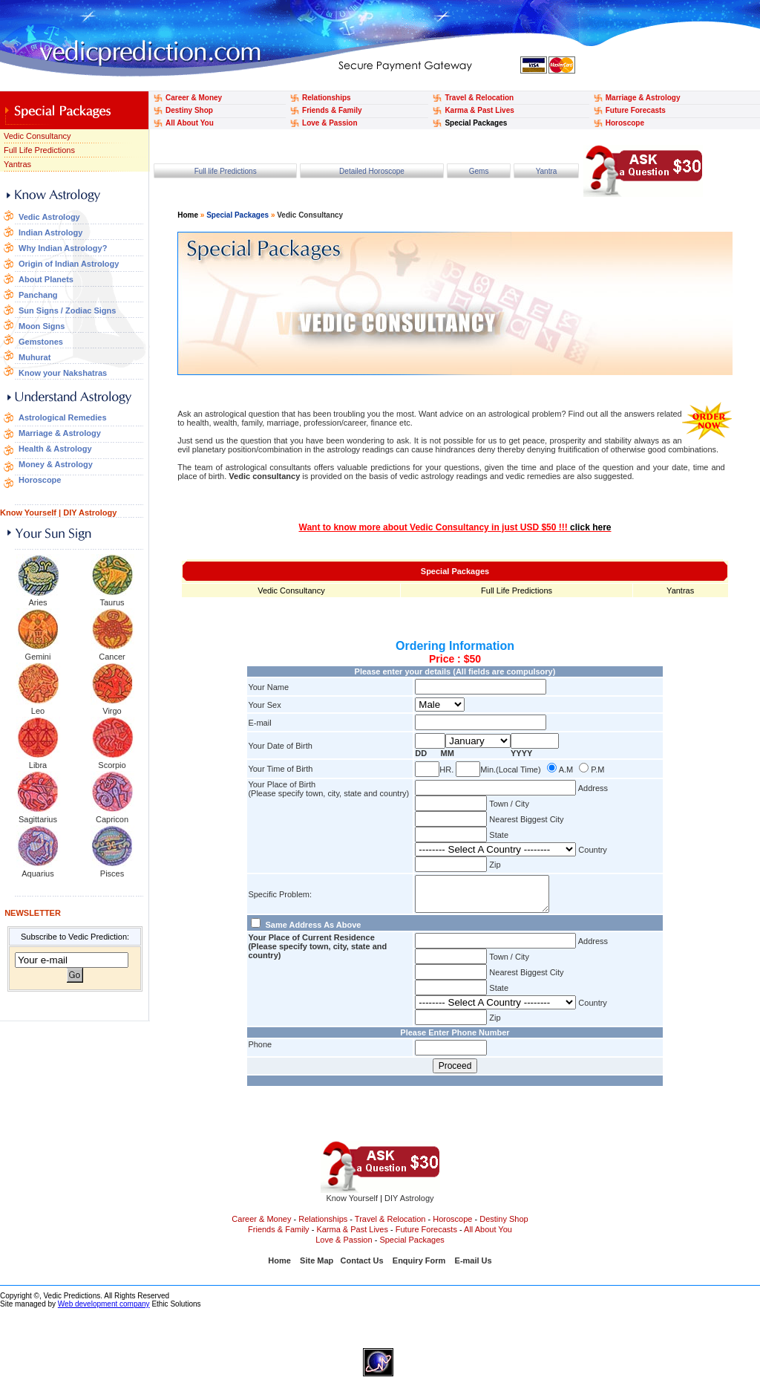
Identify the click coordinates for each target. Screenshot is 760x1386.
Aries (37, 602)
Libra (38, 765)
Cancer (112, 656)
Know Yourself (28, 512)
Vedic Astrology (49, 216)
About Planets (46, 279)
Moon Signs (42, 326)
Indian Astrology (50, 232)
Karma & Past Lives (479, 110)
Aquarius (37, 873)
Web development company (104, 1311)
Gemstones (41, 341)
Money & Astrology (56, 464)
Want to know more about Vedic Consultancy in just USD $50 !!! (455, 527)
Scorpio (111, 765)
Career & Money (194, 98)
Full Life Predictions (39, 150)
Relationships (326, 98)
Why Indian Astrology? (63, 248)
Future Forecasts (636, 110)
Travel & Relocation (479, 98)
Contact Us (362, 1267)
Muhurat (34, 357)
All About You (190, 123)
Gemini (38, 656)
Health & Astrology (55, 448)
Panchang (38, 294)
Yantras (17, 164)
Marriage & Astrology (643, 98)
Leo (38, 710)
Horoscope (625, 123)
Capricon (112, 819)
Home (187, 215)
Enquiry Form (419, 1267)
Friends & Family (332, 110)
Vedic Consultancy (37, 135)
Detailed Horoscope (371, 171)
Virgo (111, 710)
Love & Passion (329, 123)
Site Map (316, 1267)
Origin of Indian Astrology (69, 263)
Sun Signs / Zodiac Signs (67, 310)
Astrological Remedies (63, 417)
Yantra (546, 171)
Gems (479, 171)
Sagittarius (38, 819)
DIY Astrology (90, 512)
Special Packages (476, 123)
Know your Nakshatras (63, 372)
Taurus (111, 602)
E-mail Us (473, 1267)
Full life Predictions (225, 171)
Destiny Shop (189, 110)
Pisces (112, 873)
